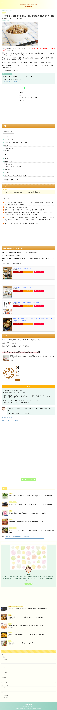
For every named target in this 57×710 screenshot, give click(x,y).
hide (32, 88)
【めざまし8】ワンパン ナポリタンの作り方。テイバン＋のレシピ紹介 (25, 625)
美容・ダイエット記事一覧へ (10, 420)
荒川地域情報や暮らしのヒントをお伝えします (28, 706)
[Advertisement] (28, 114)
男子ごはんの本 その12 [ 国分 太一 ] (23, 287)
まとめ (22, 100)
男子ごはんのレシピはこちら (11, 81)
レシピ (4, 484)
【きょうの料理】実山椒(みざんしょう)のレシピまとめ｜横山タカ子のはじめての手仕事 (30, 495)
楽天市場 (18, 271)
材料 (21, 92)
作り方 (22, 95)
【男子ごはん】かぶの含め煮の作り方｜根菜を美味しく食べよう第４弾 (19, 536)
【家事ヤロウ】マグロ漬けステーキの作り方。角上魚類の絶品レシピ (26, 521)
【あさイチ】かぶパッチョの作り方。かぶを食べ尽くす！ (22, 643)
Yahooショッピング (38, 271)
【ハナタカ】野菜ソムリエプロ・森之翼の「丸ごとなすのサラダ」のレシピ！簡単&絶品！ (31, 504)
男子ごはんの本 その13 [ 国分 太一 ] (23, 268)
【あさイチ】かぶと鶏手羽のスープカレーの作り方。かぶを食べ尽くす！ (26, 634)
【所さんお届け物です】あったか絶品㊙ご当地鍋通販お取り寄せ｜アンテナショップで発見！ (24, 538)
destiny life (29, 6)
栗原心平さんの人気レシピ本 (28, 97)
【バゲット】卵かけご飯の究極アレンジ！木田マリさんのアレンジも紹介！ (27, 513)
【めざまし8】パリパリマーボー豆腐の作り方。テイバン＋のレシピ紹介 (26, 617)
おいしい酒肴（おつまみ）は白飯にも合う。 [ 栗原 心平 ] (29, 302)
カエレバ (17, 269)
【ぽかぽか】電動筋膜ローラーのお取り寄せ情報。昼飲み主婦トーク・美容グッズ (28, 608)
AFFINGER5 (39, 708)
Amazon (28, 271)
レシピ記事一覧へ (7, 417)
